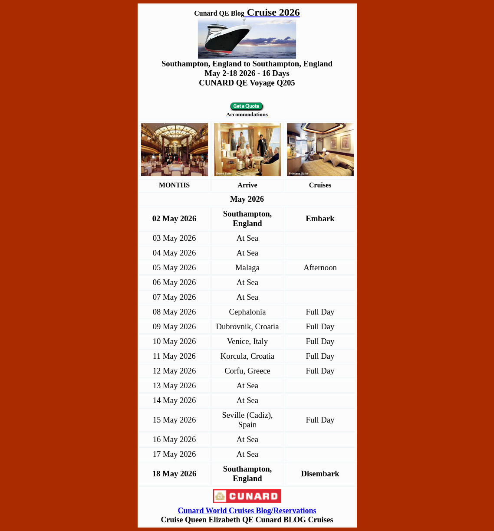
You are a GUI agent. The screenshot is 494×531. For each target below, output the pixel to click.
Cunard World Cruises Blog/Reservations (247, 510)
